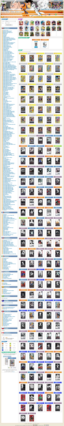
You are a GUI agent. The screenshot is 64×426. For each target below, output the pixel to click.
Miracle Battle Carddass (7, 127)
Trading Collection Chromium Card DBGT (10, 200)
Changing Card (5, 49)
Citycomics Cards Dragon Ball (8, 274)
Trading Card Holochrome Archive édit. (9, 253)
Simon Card (5, 276)
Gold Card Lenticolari (6, 264)
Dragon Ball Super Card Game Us (8, 245)
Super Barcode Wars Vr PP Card (8, 176)
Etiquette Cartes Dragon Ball (7, 89)
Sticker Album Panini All (7, 284)
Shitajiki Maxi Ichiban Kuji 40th (8, 168)
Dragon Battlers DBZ (6, 275)
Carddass (4, 36)
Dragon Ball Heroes (6, 73)
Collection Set (5, 61)
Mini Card (4, 125)
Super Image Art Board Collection (8, 191)
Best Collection (5, 317)
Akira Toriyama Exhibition (7, 314)
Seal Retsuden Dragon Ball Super (8, 163)
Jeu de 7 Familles (6, 224)
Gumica (4, 91)
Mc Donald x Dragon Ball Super (8, 227)
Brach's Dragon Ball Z (6, 241)
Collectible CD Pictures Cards (8, 302)
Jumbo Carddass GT (6, 106)
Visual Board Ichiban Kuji (7, 206)
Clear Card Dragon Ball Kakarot (8, 57)
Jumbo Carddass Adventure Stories (9, 104)
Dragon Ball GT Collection (7, 262)
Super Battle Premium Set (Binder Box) (9, 180)
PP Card (4, 145)
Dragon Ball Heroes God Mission (8, 75)
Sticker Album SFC (6, 232)
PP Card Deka (5, 146)
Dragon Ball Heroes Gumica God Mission (10, 78)
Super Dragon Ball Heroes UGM (8, 189)
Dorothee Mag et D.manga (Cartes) (8, 220)
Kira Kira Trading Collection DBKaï (9, 115)
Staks (4, 230)
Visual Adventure (6, 205)
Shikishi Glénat (5, 228)
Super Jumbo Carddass (7, 192)
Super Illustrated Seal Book (7, 190)
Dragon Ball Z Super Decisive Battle (9, 85)
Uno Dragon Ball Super (7, 203)
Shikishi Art (5, 165)
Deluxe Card (5, 70)
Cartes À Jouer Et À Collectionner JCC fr (10, 219)
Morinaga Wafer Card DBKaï (7, 132)
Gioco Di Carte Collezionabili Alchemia (9, 263)
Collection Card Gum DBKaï (7, 59)
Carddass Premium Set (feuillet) (8, 43)
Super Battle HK (5, 277)
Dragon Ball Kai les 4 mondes (8, 81)
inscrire (13, 371)
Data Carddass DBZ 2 (6, 63)
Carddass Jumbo (6, 216)
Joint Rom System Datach (7, 101)
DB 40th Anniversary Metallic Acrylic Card (10, 68)
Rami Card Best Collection (7, 319)
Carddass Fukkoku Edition (7, 40)
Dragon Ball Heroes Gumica (7, 76)
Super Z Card (5, 193)
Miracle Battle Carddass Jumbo (8, 128)
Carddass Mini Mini (6, 41)
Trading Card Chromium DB (7, 251)
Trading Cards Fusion (6, 293)
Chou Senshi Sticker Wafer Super (8, 53)
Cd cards (4, 260)
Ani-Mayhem (5, 240)
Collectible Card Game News (7, 243)
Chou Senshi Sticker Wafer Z (8, 52)
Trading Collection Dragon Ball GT (8, 201)
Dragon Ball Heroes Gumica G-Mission (9, 77)
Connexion (61, 0)
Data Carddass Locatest (7, 64)
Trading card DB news (6, 199)
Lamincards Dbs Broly (6, 266)
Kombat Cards (5, 265)
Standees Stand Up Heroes (7, 248)
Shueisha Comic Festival (7, 170)
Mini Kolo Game (5, 126)
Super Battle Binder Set (7, 179)
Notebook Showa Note (6, 138)
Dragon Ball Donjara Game (7, 72)
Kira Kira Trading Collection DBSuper (9, 116)
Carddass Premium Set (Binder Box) (9, 42)
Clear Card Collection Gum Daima (8, 56)
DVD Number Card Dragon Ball (8, 87)
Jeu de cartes (5, 100)
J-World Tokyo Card (6, 109)
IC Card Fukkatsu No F (6, 96)
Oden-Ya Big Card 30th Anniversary (9, 307)
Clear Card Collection (6, 54)
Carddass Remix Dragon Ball (8, 44)
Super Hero (5, 322)
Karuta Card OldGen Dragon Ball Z (8, 111)
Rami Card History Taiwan (7, 320)
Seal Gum (4, 158)
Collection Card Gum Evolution (8, 58)
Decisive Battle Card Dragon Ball (8, 69)
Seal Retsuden (5, 160)
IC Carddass (5, 97)
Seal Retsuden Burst (6, 161)
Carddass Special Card (7, 45)
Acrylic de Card (5, 30)
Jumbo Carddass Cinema (7, 105)
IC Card (4, 95)
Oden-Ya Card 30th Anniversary (8, 308)
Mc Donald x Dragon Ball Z (7, 121)
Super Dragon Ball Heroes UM (8, 187)
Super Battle (5, 177)
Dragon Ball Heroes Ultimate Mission (9, 79)
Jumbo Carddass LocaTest (7, 107)
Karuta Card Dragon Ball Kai (7, 113)
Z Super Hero (5, 325)
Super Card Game (6, 183)
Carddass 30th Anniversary (7, 47)
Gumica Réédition (6, 92)
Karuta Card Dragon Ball (7, 110)
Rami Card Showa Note (7, 152)
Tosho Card (5, 198)
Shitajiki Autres (5, 167)
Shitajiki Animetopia (6, 166)
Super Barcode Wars (6, 175)
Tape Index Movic (6, 194)
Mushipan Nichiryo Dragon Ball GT (9, 133)
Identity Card (5, 318)
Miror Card (5, 130)
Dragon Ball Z (5, 221)
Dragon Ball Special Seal (7, 82)
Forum (17, 11)
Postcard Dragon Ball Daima (7, 143)
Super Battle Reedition (6, 181)
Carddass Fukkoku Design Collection (9, 39)
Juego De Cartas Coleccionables (8, 290)
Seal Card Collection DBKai (7, 157)
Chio (3, 330)
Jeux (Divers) (5, 225)
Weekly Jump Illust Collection (8, 208)
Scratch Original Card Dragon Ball (8, 155)
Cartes (8, 11)
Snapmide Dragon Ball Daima (8, 172)
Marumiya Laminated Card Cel (8, 120)
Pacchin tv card (5, 140)
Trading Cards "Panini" (7, 235)
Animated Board (5, 258)
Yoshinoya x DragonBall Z (7, 278)
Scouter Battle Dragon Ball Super (8, 153)
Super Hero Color (6, 324)
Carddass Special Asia (6, 273)
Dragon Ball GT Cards (6, 222)
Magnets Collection (6, 226)
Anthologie (5, 214)
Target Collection (6, 233)
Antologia (4, 259)
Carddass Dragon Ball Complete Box (9, 38)
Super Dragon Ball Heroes (7, 186)
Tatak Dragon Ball (6, 269)
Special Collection (6, 321)
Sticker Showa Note (6, 174)
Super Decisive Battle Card (7, 184)
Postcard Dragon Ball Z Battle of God (9, 144)
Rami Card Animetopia (6, 150)
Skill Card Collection (6, 171)
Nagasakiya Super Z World (7, 135)
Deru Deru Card (5, 71)
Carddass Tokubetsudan (7, 46)
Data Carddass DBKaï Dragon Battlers (9, 67)
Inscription (56, 0)
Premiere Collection (6, 147)
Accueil (3, 11)
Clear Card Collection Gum (7, 55)
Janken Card (5, 99)
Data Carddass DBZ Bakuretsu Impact (9, 65)
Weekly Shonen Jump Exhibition (8, 209)
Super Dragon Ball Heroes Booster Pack (9, 185)
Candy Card (5, 34)
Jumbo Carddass (6, 103)
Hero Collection (5, 94)
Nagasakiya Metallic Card (7, 134)
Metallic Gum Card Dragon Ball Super (9, 124)
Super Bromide (5, 182)
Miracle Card (5, 129)
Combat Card (5, 289)
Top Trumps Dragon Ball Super (8, 234)
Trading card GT (5, 250)
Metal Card (5, 122)
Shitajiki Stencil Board (6, 169)
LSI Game (4, 117)
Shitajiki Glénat (5, 229)
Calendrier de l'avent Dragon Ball (8, 215)
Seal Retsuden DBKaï (6, 162)
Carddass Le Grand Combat (7, 217)
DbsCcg (12, 11)
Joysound (4, 102)
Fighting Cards (5, 223)
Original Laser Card (6, 139)
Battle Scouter (5, 33)
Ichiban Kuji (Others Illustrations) (8, 98)
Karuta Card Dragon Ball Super (8, 114)
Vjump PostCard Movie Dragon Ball (9, 204)
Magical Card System (6, 118)
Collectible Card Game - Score (8, 242)
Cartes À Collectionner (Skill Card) (8, 218)
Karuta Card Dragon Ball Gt (7, 112)
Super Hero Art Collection (7, 323)
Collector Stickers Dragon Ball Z (8, 244)
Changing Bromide (6, 48)
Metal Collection (5, 123)
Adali (4, 313)
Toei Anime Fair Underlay (7, 197)
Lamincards (5, 291)
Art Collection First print (7, 315)
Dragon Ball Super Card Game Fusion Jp (10, 83)
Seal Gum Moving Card (7, 159)
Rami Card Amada (6, 149)
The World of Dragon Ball (7, 196)
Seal (3, 156)
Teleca (4, 195)
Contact (22, 11)
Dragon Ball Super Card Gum (8, 84)
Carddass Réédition (6, 37)
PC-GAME (4, 141)
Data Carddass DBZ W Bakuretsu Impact (10, 66)
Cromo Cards (5, 298)
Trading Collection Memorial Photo (9, 202)
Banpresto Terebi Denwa (7, 31)
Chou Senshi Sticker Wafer (7, 51)
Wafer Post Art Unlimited (7, 207)
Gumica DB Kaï (5, 93)
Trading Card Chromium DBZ (8, 252)
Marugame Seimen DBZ (7, 119)
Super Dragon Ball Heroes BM (8, 188)
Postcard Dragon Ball (6, 142)
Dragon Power (5, 86)
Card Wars (4, 35)
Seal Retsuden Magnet (6, 164)
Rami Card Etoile (6, 151)
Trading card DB (5, 249)
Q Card (4, 148)
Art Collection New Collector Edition (9, 316)
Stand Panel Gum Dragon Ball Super (9, 173)
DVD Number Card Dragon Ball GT (8, 88)
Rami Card (4, 292)
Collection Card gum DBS (7, 60)
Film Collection (5, 90)
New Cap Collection (6, 137)
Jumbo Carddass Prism (7, 108)
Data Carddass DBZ (6, 62)
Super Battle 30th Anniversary (8, 178)
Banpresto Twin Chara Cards (8, 32)
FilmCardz (4, 246)
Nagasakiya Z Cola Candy (7, 136)
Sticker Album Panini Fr (7, 231)
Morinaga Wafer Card (6, 131)
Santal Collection (6, 268)
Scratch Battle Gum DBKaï (7, 154)
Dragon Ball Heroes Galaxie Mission (9, 74)
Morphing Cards (5, 267)
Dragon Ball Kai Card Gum (7, 80)
